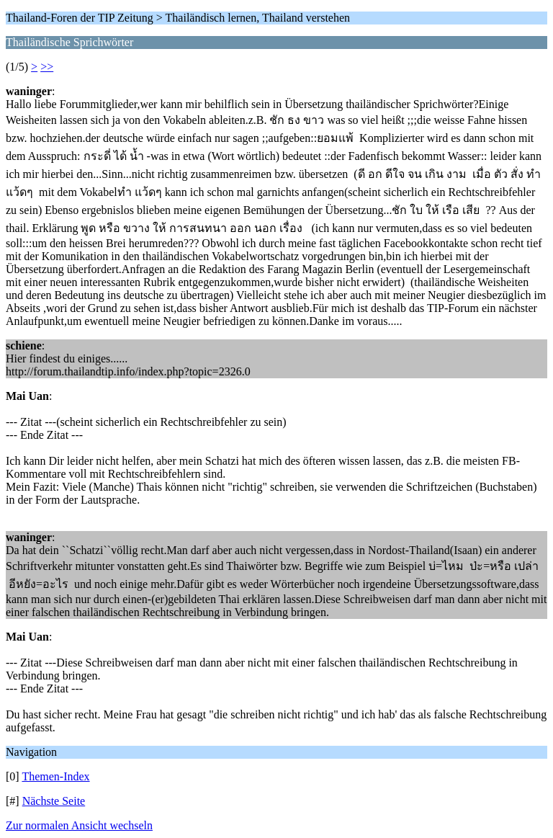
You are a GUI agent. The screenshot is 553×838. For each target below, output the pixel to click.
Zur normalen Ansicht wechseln (79, 825)
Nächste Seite (54, 801)
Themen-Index (55, 776)
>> (46, 67)
